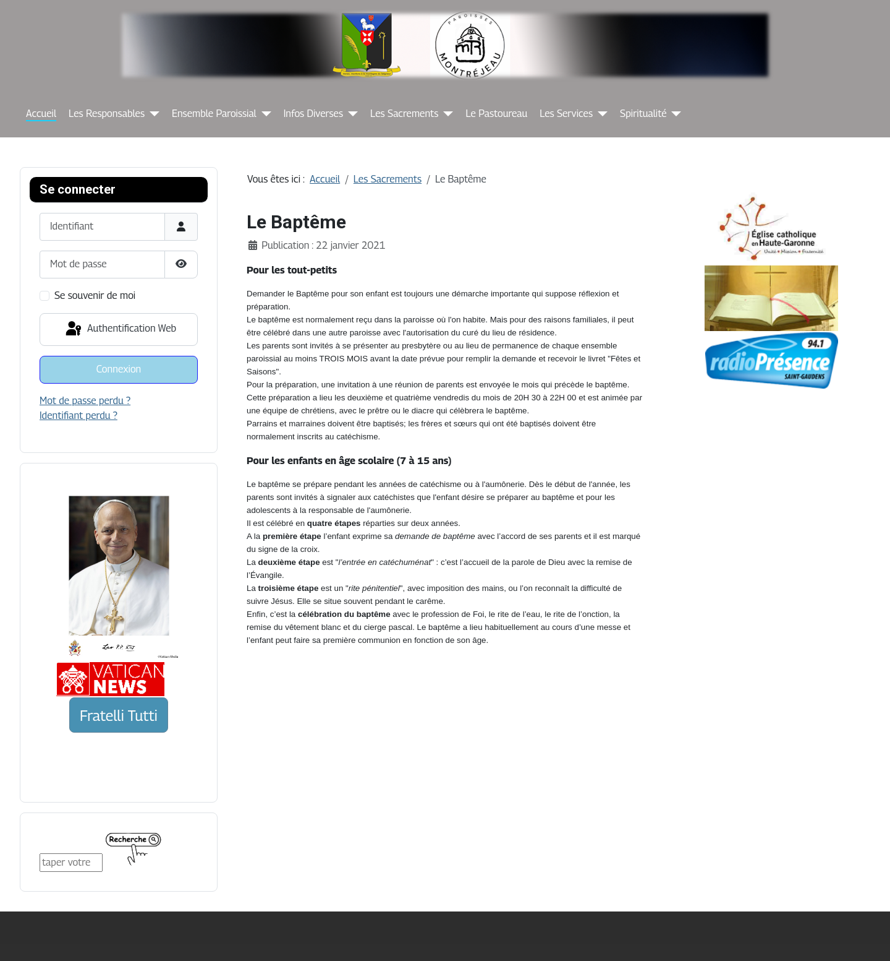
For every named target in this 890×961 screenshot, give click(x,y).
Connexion (119, 369)
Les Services (566, 113)
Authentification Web (120, 329)
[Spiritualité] (673, 113)
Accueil (41, 113)
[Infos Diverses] (350, 113)
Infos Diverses (313, 113)
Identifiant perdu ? (78, 415)
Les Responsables (107, 113)
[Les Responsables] (152, 113)
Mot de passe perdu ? (85, 401)
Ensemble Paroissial (214, 113)
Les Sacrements (404, 113)
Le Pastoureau (496, 113)
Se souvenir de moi (94, 295)
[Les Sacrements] (445, 113)
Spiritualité (643, 113)
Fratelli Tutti (119, 715)
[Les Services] (600, 113)
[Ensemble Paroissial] (263, 113)
